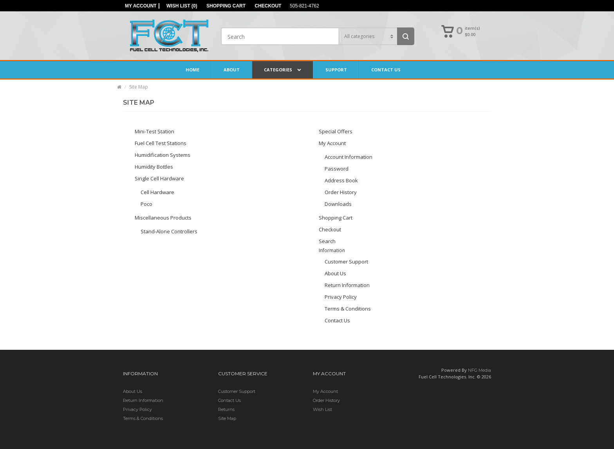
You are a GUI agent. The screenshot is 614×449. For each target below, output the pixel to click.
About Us (335, 273)
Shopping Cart (335, 217)
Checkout (330, 229)
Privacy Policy (341, 296)
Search (327, 241)
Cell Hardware (157, 192)
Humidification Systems (162, 154)
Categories (282, 70)
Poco (146, 203)
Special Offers (335, 131)
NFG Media (479, 370)
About (232, 70)
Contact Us (386, 70)
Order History (341, 192)
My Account (332, 143)
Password (337, 168)
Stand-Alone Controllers (169, 231)
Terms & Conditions (348, 308)
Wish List (322, 409)
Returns (226, 409)
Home (192, 70)
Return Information (347, 285)
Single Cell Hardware (159, 178)
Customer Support (346, 261)
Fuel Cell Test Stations (160, 143)
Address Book (341, 180)
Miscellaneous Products (163, 217)
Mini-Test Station (154, 131)
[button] (461, 32)
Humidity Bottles (154, 166)
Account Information (348, 156)
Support (336, 70)
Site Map (138, 87)
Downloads (338, 203)
